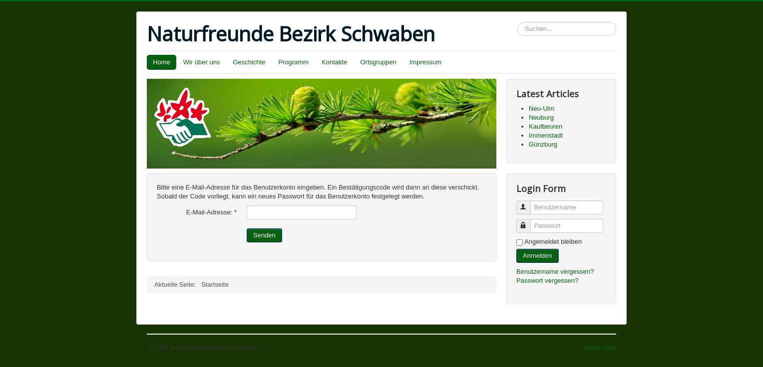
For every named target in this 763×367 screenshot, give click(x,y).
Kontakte (334, 62)
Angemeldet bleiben (553, 241)
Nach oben (600, 348)
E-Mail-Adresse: (211, 212)
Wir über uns (201, 62)
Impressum (425, 62)
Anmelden (537, 255)
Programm (293, 62)
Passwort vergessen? (547, 280)
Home (161, 62)
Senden (264, 235)
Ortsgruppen (378, 62)
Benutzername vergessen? (555, 271)
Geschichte (249, 62)
